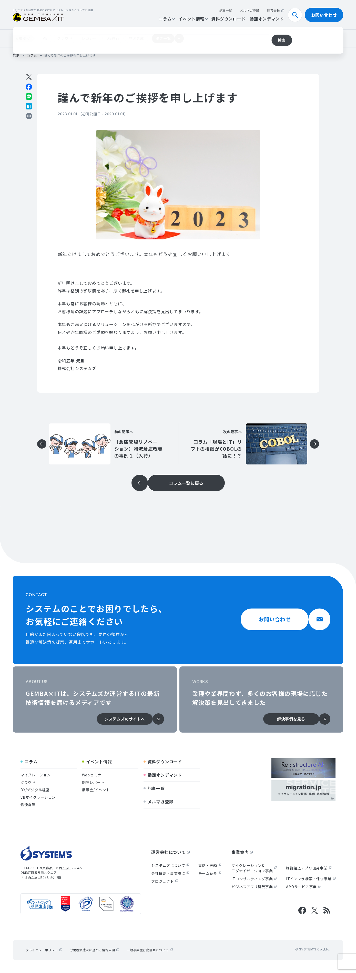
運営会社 (275, 10)
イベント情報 (192, 19)
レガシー (89, 38)
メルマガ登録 (249, 10)
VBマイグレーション (38, 797)
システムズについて (170, 865)
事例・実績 (209, 865)
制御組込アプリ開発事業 (309, 867)
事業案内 (242, 852)
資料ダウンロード (228, 19)
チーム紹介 (209, 873)
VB (45, 38)
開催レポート (93, 782)
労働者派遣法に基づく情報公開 (94, 950)
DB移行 (112, 38)
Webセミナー (93, 774)
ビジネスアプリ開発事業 (254, 886)
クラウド (64, 38)
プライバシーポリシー (44, 950)
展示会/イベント (96, 789)
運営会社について (170, 852)
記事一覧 (225, 10)
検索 (297, 15)
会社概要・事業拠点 (170, 873)
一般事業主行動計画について (150, 950)
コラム (167, 19)
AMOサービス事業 (303, 886)
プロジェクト (164, 881)
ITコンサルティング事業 (254, 878)
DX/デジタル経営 (35, 789)
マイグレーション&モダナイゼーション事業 (254, 868)
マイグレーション (36, 774)
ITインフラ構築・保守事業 (310, 878)
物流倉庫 (136, 38)
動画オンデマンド (267, 19)
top (16, 55)
